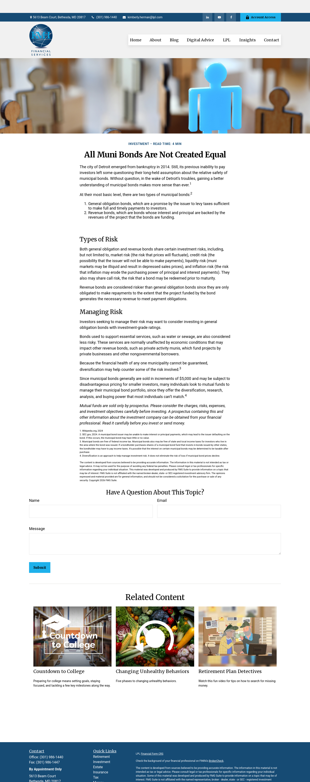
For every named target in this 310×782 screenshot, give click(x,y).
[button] (135, 27)
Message (37, 515)
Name (34, 487)
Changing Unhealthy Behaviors (152, 658)
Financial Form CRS (152, 740)
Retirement (101, 744)
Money (98, 770)
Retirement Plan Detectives (230, 658)
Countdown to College (58, 658)
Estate (98, 754)
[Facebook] (231, 4)
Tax (96, 764)
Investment (101, 749)
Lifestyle (99, 775)
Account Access (261, 4)
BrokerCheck (216, 747)
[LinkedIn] (207, 4)
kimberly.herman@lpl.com (142, 4)
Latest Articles (104, 780)
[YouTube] (219, 4)
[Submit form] (39, 554)
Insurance (100, 759)
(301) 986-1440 (104, 4)
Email (162, 487)
